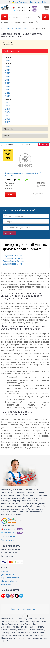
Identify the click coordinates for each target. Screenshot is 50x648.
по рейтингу (7, 144)
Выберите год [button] (12, 51)
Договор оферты (9, 581)
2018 (7, 92)
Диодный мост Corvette (13, 261)
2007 (7, 115)
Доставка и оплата (10, 574)
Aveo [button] (7, 135)
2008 (7, 118)
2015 (7, 82)
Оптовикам (6, 584)
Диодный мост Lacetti (12, 264)
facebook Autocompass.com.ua (21, 609)
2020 (7, 60)
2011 (7, 69)
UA (15, 2)
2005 (7, 108)
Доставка (23, 2)
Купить (10, 194)
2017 (7, 89)
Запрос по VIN (7, 540)
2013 (7, 76)
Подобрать (9, 233)
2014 (7, 79)
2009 (7, 122)
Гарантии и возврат (10, 577)
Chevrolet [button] (10, 129)
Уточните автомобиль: (8, 43)
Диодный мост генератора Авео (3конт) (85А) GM (23, 174)
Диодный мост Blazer (12, 255)
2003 (7, 102)
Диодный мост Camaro (13, 258)
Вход (45, 2)
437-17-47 (22, 7)
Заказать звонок (8, 536)
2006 (7, 112)
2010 (7, 66)
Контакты (34, 2)
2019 (7, 96)
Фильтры (43, 144)
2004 (7, 105)
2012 (7, 73)
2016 (7, 86)
